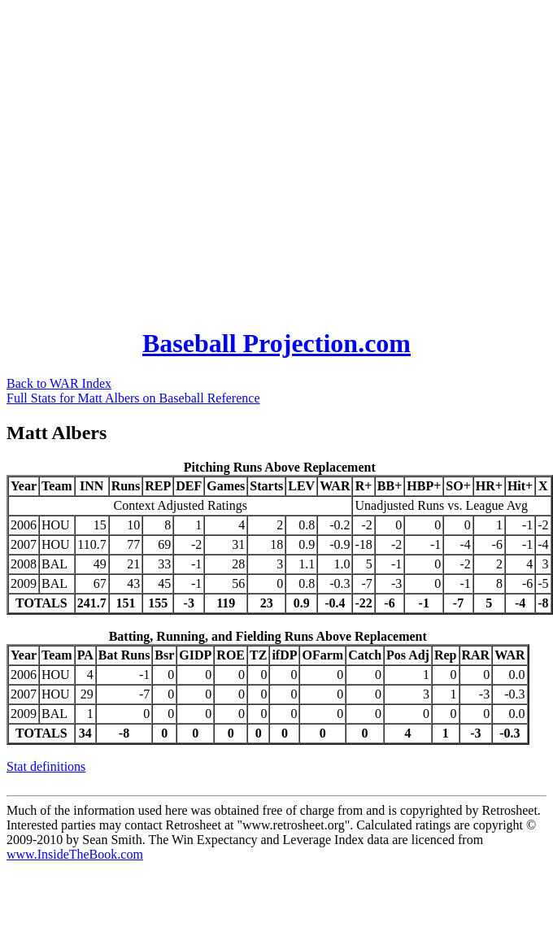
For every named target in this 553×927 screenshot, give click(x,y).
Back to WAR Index (59, 383)
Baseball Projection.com (276, 343)
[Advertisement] (152, 159)
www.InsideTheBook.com (75, 854)
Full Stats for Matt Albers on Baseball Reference (133, 398)
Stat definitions (46, 766)
